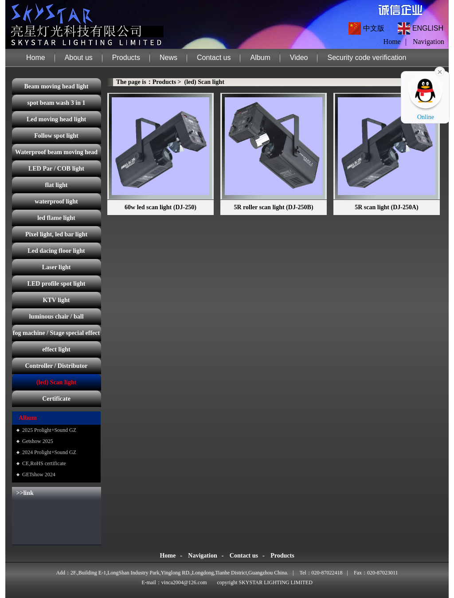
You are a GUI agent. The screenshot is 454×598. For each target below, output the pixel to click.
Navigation (428, 41)
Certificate (56, 398)
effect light (56, 349)
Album (260, 57)
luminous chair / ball (56, 316)
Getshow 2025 (37, 441)
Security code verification (366, 57)
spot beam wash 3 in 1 (56, 103)
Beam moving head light (56, 86)
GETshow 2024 (38, 474)
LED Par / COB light (56, 168)
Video (299, 57)
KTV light (56, 300)
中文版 (373, 28)
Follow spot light (56, 135)
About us (79, 57)
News (168, 57)
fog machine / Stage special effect (56, 333)
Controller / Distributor (56, 366)
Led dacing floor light (56, 250)
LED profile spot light (56, 283)
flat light (56, 185)
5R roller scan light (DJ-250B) (273, 207)
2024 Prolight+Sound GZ (49, 452)
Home (35, 57)
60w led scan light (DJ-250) (160, 207)
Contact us (214, 57)
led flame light (56, 218)
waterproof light (56, 201)
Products (126, 57)
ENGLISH (427, 28)
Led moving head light (56, 119)
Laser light (56, 267)
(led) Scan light (56, 382)
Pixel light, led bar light (56, 234)
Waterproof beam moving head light (56, 154)
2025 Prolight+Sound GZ (49, 430)
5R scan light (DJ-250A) (387, 207)
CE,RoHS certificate (44, 463)
